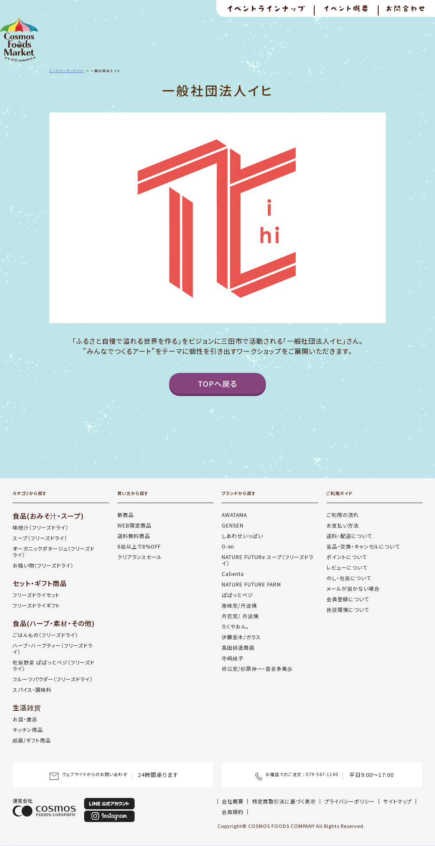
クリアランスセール (139, 556)
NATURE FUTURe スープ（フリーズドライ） (267, 560)
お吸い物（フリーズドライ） (43, 565)
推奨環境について (347, 609)
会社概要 (233, 801)
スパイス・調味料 (32, 689)
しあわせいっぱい (242, 535)
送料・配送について (349, 535)
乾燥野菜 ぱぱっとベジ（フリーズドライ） (54, 665)
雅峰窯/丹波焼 (239, 605)
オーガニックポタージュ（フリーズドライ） (54, 551)
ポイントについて (346, 556)
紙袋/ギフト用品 (32, 740)
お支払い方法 (342, 525)
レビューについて (346, 567)
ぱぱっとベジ (237, 594)
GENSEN (233, 525)
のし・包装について (348, 577)
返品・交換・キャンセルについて (363, 546)
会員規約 (233, 811)
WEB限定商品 (134, 525)
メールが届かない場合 (352, 588)
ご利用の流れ (342, 514)
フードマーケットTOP (66, 70)
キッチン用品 (28, 729)
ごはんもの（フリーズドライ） (45, 634)
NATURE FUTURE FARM (251, 584)
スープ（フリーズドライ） (40, 537)
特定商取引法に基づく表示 (284, 801)
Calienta (233, 573)
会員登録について (347, 598)
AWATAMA (234, 514)
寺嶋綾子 (233, 657)
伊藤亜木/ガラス (241, 636)
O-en (228, 546)
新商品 (125, 514)
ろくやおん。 (235, 626)
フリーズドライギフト (36, 605)
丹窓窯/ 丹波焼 (240, 615)
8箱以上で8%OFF (139, 546)
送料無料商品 (133, 535)
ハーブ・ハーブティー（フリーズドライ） (53, 648)
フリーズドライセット (36, 594)
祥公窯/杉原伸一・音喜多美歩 (257, 668)
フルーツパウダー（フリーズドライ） (53, 679)
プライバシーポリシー (349, 801)
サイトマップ (397, 801)
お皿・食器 (25, 719)
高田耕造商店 (238, 647)
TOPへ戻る (217, 383)
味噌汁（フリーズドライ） (41, 527)
